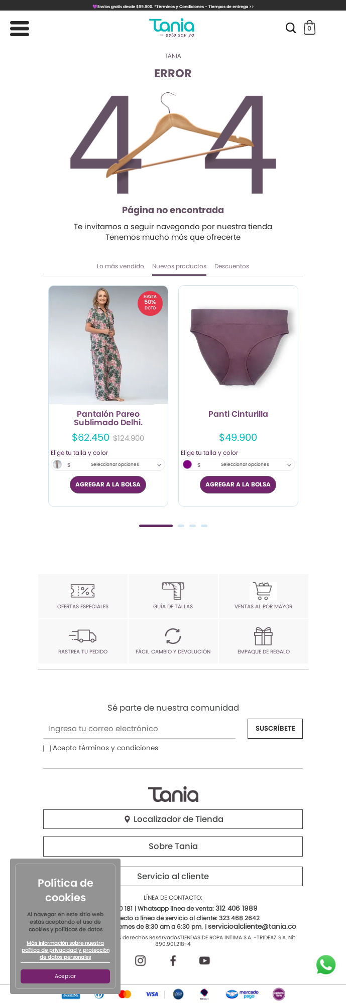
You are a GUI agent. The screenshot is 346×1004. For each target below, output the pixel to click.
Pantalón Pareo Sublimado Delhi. (108, 419)
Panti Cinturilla (238, 415)
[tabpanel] (108, 396)
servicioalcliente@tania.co (252, 926)
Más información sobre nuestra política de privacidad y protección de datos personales (65, 950)
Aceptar (65, 976)
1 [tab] (156, 526)
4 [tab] (204, 526)
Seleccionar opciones (115, 464)
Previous (54, 405)
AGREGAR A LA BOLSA (108, 484)
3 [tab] (192, 526)
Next (291, 405)
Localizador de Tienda (173, 819)
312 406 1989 (236, 908)
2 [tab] (181, 526)
